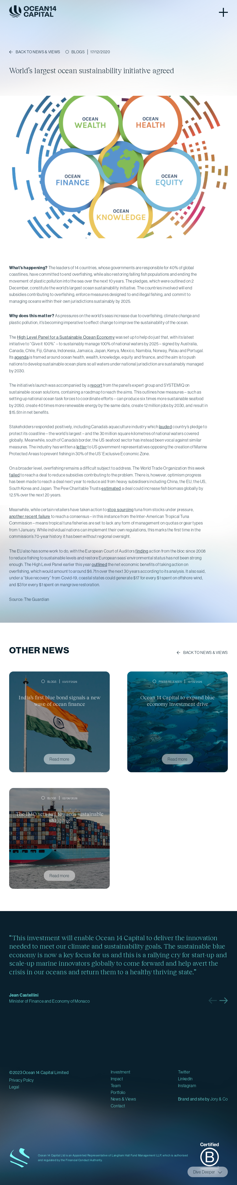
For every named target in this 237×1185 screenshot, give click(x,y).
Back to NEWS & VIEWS (38, 51)
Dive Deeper (204, 1172)
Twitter (184, 1072)
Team (116, 1085)
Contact (118, 1105)
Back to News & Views (205, 652)
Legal (14, 1086)
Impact (117, 1078)
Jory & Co (219, 1099)
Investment (120, 1072)
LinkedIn (185, 1078)
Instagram (187, 1085)
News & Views (123, 1099)
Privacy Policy (21, 1080)
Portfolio (118, 1092)
